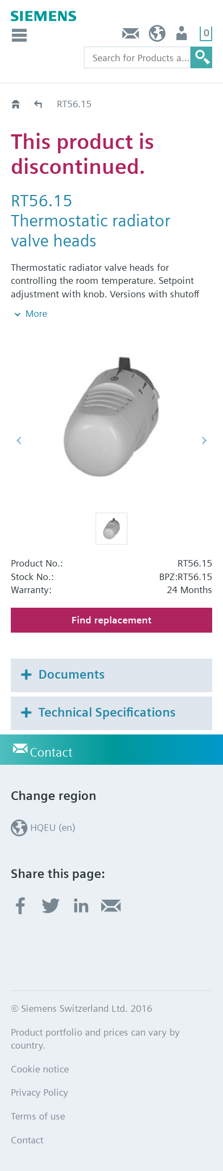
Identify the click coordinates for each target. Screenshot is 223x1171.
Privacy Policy (39, 1092)
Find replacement (111, 620)
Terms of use (38, 1116)
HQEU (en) (52, 827)
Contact (51, 752)
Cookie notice (40, 1069)
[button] (111, 528)
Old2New (38, 103)
